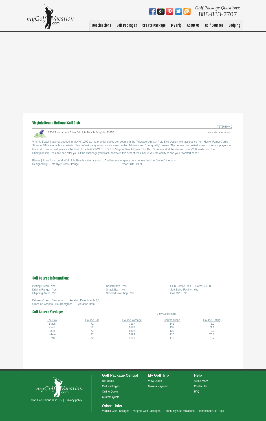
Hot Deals (108, 380)
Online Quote (110, 391)
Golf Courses (214, 25)
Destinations (101, 25)
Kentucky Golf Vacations (180, 410)
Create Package (154, 25)
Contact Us (200, 386)
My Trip (176, 25)
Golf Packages (127, 25)
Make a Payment (158, 386)
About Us (193, 25)
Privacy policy (74, 400)
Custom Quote (110, 397)
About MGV (201, 380)
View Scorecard (166, 313)
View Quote (155, 380)
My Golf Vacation (50, 17)
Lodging (234, 25)
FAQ (197, 391)
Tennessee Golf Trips (211, 410)
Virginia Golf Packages (115, 410)
